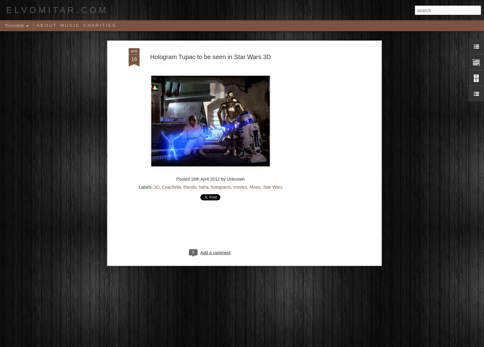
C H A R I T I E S (99, 25)
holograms (221, 187)
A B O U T (46, 25)
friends (189, 187)
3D (157, 187)
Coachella (171, 187)
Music (255, 187)
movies (240, 187)
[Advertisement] (326, 145)
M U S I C (69, 25)
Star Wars (272, 187)
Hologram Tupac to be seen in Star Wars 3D (210, 57)
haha (203, 187)
